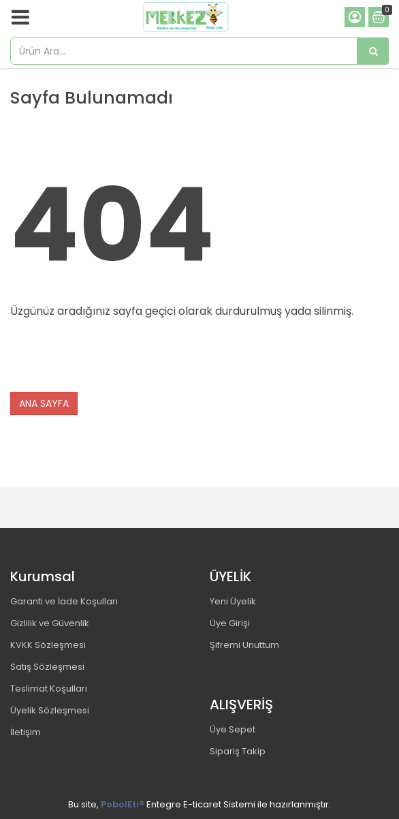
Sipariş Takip (238, 751)
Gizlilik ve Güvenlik (49, 623)
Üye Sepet (232, 729)
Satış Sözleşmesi (47, 666)
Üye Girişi (230, 623)
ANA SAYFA (44, 403)
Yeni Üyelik (233, 601)
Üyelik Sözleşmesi (49, 710)
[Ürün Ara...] (373, 51)
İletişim (25, 732)
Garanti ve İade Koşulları (64, 601)
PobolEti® (122, 804)
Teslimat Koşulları (48, 688)
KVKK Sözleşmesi (48, 644)
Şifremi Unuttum (244, 644)
